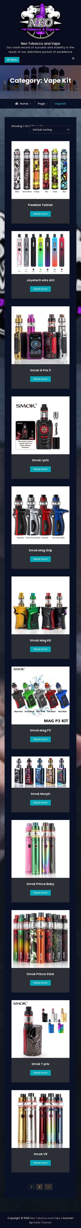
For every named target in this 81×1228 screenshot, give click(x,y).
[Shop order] (49, 129)
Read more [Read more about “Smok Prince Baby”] (40, 892)
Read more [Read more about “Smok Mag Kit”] (40, 649)
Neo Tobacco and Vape (40, 43)
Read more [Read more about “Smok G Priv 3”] (40, 379)
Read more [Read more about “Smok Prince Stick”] (40, 982)
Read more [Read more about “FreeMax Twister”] (40, 214)
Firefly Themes (42, 1222)
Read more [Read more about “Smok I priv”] (40, 469)
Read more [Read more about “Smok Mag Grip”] (40, 559)
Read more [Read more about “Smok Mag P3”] (40, 739)
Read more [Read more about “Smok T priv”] (40, 1072)
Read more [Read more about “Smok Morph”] (40, 802)
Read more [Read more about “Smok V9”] (40, 1163)
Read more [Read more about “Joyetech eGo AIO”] (40, 289)
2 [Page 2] (39, 1187)
